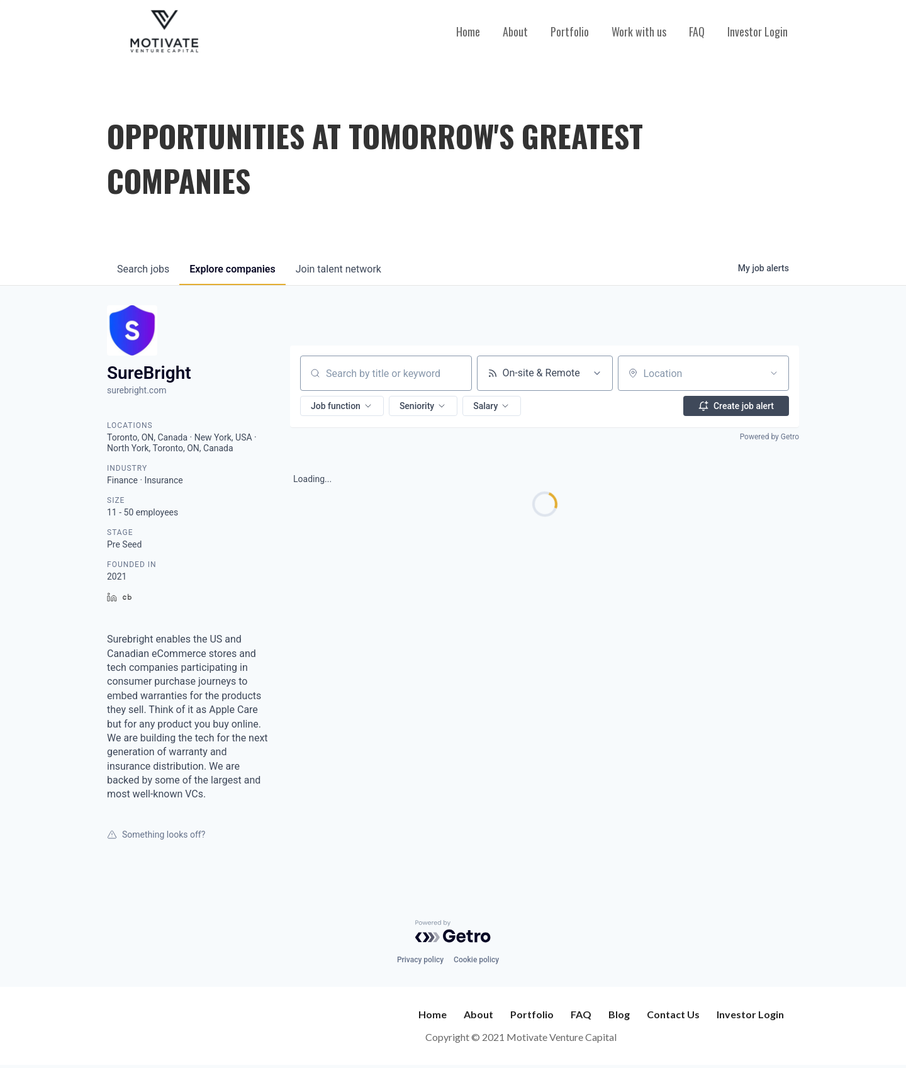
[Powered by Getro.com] (453, 931)
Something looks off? (156, 834)
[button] (342, 406)
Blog (619, 1014)
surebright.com (136, 390)
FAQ (697, 31)
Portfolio (570, 31)
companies (232, 269)
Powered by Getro (769, 436)
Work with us (639, 31)
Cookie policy (476, 959)
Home (468, 31)
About (515, 31)
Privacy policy (420, 959)
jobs (143, 269)
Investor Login (757, 31)
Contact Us (673, 1014)
